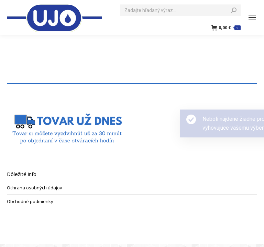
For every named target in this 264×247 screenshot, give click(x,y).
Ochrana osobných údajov (34, 188)
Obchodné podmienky (30, 201)
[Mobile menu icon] (252, 17)
